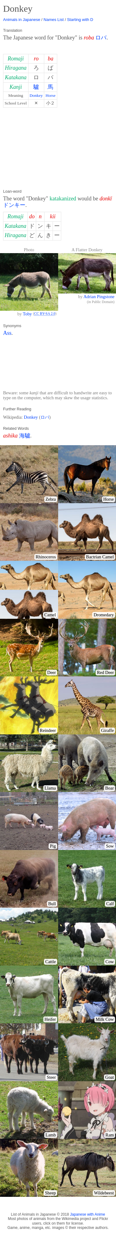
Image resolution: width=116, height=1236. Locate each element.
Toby (27, 313)
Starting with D (80, 19)
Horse (50, 95)
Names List (54, 19)
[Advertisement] (58, 148)
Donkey (36, 95)
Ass (7, 333)
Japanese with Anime (87, 1214)
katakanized (62, 198)
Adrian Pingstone (99, 296)
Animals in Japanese (21, 19)
